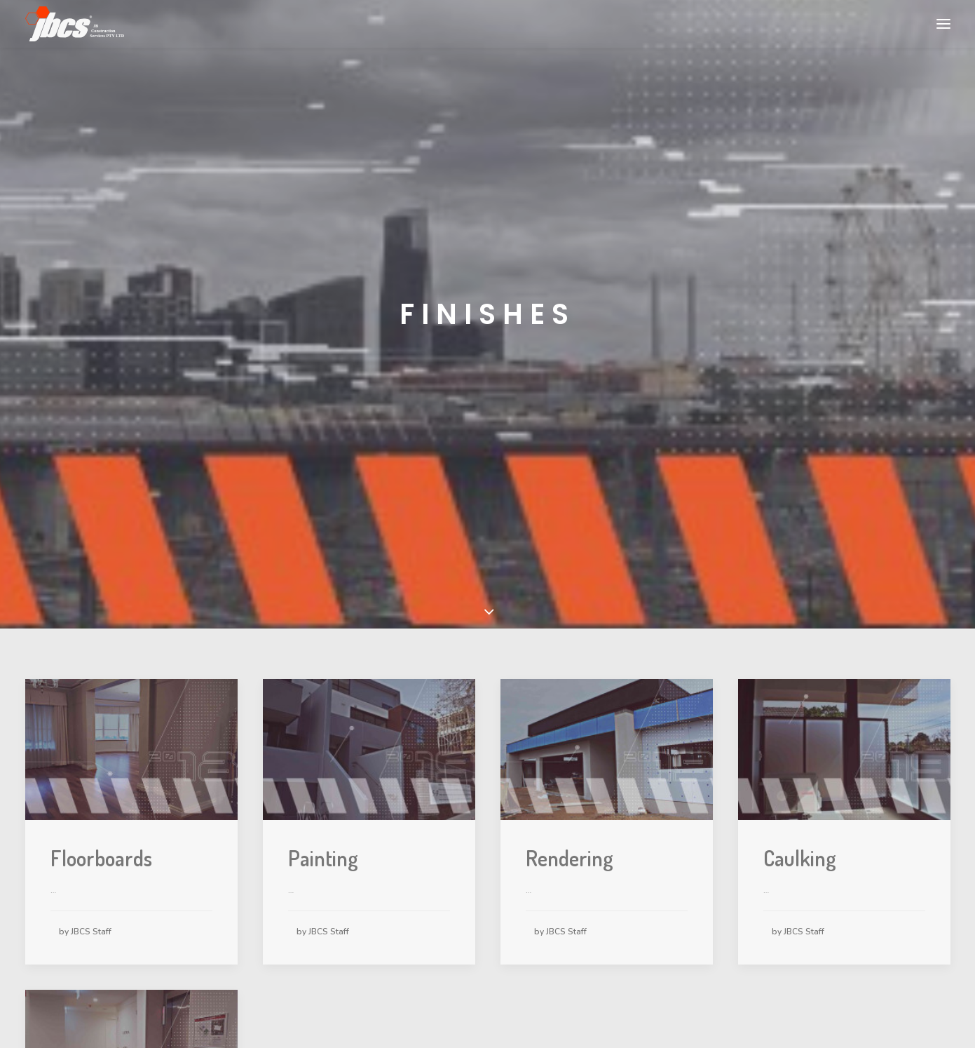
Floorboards (101, 845)
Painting (323, 845)
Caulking (799, 845)
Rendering (569, 845)
